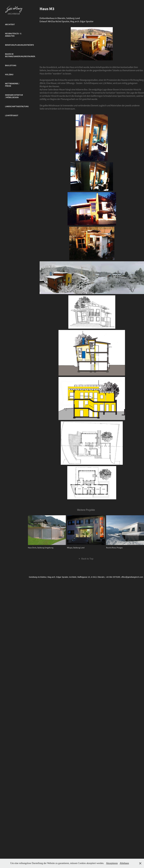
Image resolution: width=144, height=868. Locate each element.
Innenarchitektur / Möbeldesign (14, 96)
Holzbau (9, 74)
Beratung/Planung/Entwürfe (19, 45)
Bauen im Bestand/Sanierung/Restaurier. (20, 55)
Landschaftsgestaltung (17, 106)
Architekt (10, 24)
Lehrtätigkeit (11, 115)
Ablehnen (124, 863)
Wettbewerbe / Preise (12, 84)
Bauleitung (10, 65)
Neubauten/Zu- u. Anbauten (13, 34)
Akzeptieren (112, 863)
